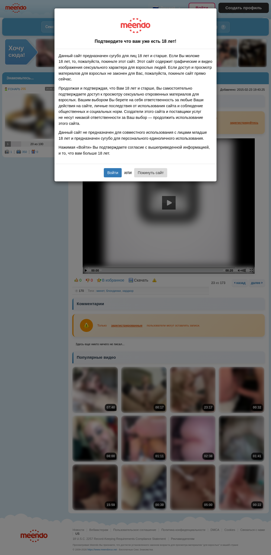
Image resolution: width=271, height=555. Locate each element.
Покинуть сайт (151, 173)
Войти (112, 173)
